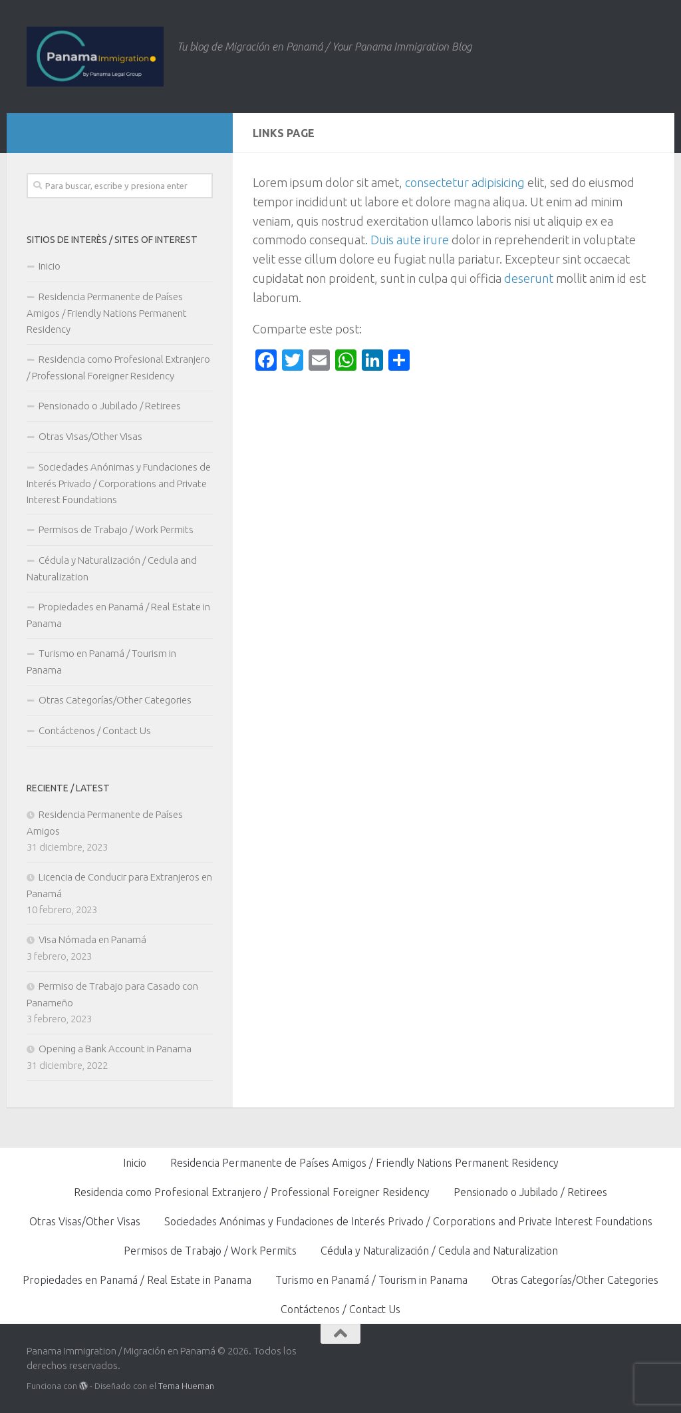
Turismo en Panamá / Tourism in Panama (101, 662)
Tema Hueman (186, 1385)
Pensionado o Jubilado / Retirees (110, 405)
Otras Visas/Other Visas (90, 436)
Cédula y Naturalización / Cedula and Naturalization (112, 568)
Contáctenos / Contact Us (95, 730)
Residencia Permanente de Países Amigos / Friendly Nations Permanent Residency (107, 313)
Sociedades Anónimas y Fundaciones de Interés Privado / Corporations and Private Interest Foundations (119, 483)
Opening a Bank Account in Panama (115, 1048)
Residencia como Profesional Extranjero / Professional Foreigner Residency (118, 367)
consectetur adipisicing (465, 182)
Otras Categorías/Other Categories (115, 700)
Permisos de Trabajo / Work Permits (116, 529)
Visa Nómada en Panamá (92, 939)
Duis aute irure (409, 239)
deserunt (528, 278)
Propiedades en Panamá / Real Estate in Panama (118, 615)
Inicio (50, 266)
